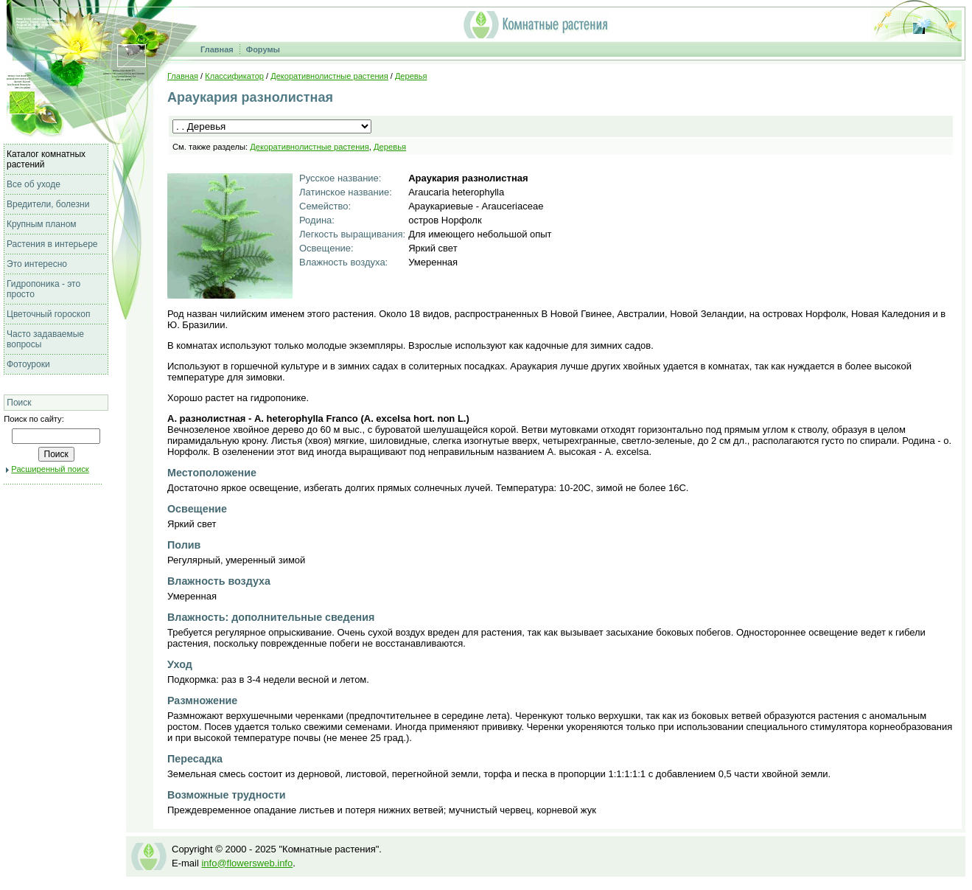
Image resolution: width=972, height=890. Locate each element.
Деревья (411, 76)
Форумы (263, 49)
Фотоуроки (28, 364)
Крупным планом (42, 224)
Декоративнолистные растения (329, 76)
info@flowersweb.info (247, 863)
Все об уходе (33, 184)
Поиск (19, 402)
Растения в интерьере (52, 244)
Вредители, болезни (48, 204)
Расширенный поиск (49, 469)
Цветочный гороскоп (48, 314)
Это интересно (37, 264)
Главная (217, 49)
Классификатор (234, 76)
